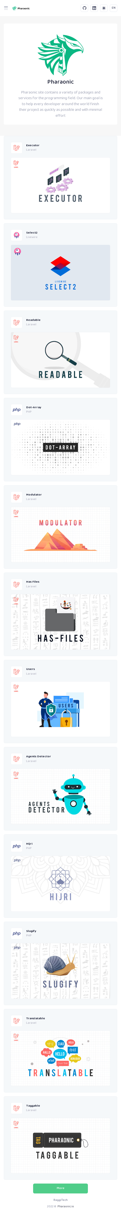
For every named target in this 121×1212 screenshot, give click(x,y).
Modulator (34, 495)
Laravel (31, 150)
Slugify (31, 931)
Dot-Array (33, 407)
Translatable (35, 1018)
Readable (33, 320)
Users (30, 669)
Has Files (32, 582)
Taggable (33, 1106)
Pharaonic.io (66, 1206)
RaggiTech (61, 1200)
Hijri (29, 844)
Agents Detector (38, 756)
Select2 (31, 233)
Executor (33, 145)
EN (114, 8)
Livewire (32, 237)
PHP (29, 412)
